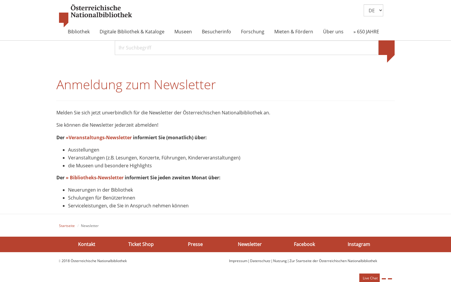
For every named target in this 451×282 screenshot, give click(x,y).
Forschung (252, 31)
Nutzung (280, 261)
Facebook (304, 244)
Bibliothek (79, 31)
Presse (195, 244)
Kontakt (86, 244)
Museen (183, 31)
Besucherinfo (216, 31)
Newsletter (250, 244)
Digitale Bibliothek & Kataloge (132, 31)
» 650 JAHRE (366, 31)
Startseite (67, 225)
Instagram (359, 244)
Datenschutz (260, 261)
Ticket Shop (141, 244)
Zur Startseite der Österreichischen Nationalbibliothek (333, 261)
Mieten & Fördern (293, 31)
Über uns (333, 31)
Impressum (238, 261)
